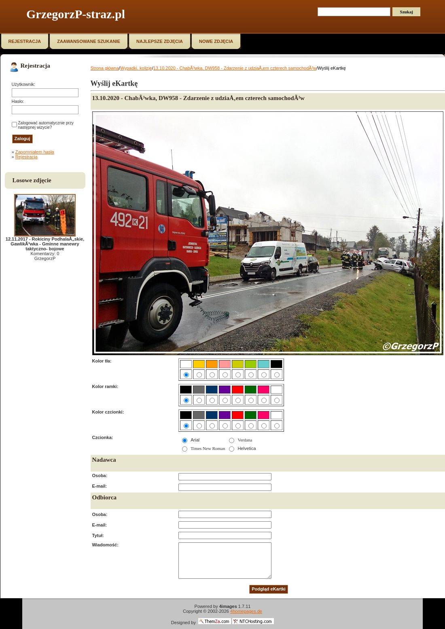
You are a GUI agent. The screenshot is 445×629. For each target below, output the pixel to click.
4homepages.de (246, 611)
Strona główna (105, 68)
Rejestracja (26, 156)
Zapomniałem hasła (34, 151)
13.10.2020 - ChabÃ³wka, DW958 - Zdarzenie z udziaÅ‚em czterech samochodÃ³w (235, 68)
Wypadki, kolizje (136, 68)
